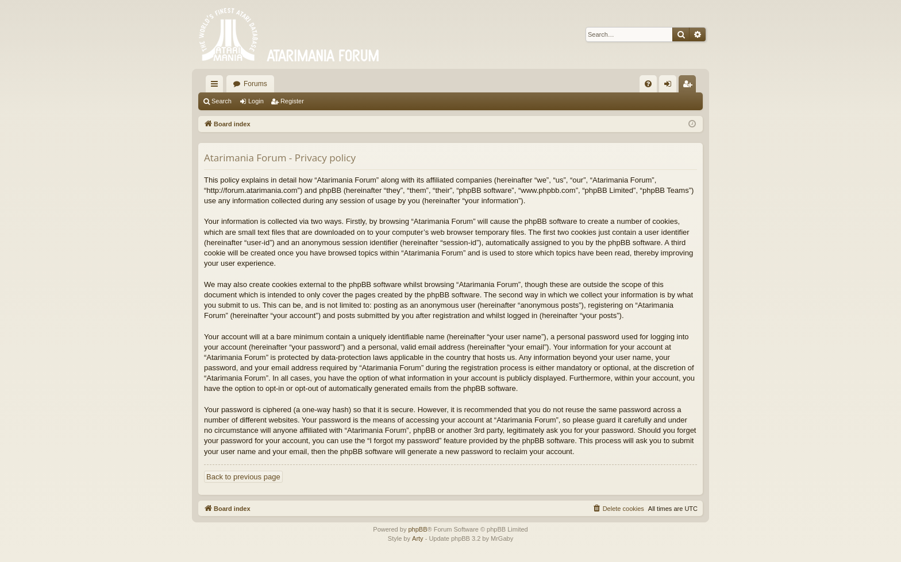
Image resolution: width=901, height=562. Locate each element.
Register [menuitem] (690, 86)
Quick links (216, 86)
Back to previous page (243, 476)
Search (221, 101)
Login (256, 101)
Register (292, 101)
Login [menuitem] (670, 86)
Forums (255, 84)
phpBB (417, 529)
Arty (417, 538)
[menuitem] (648, 83)
